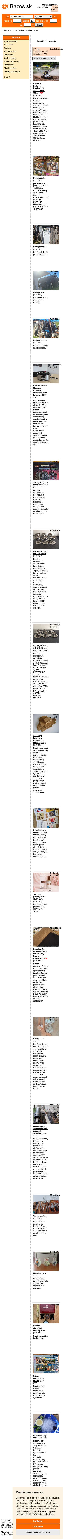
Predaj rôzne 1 (39, 340)
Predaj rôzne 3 (39, 247)
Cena (52, 49)
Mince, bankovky (10, 41)
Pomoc (4, 1523)
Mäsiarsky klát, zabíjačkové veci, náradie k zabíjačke (40, 1129)
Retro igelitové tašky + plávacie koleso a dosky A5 (40, 833)
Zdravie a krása (10, 68)
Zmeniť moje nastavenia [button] (38, 1532)
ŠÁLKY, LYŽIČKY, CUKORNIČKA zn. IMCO (40, 648)
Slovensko (12, 1534)
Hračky (36, 1039)
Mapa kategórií (7, 1532)
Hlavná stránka (9, 30)
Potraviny (7, 48)
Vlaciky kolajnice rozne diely (40, 483)
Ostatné (21, 30)
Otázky (10, 1523)
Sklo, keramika (9, 51)
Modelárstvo (8, 45)
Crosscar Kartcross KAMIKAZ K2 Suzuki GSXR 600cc (39, 88)
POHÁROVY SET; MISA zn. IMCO (40, 552)
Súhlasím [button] (37, 1521)
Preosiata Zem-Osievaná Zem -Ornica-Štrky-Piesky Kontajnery (40, 953)
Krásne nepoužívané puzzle (38, 1378)
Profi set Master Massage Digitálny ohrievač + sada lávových (40, 390)
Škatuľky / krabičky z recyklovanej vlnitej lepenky (39, 739)
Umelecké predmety (12, 61)
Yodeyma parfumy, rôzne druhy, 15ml (39, 896)
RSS (9, 1525)
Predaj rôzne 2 (39, 292)
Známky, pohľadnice (12, 71)
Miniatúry (37, 1273)
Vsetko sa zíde (39, 1216)
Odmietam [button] (38, 1527)
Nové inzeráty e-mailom (44, 58)
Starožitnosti (8, 55)
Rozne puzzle (39, 178)
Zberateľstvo (9, 65)
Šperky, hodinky (10, 58)
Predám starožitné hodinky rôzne (39, 1328)
